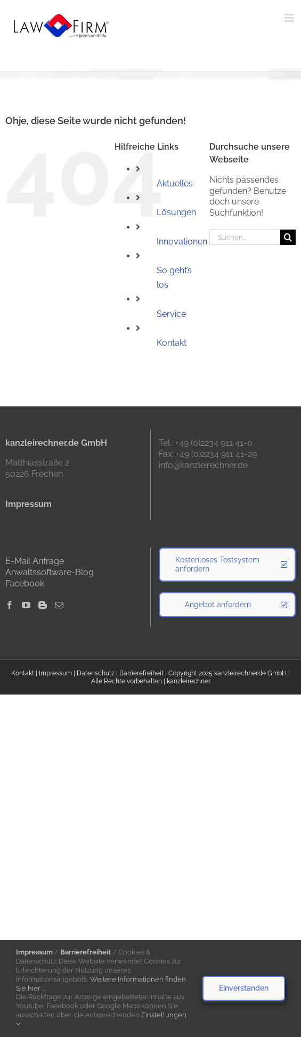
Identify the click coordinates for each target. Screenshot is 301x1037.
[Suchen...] (244, 237)
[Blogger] (42, 605)
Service (171, 314)
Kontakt (171, 343)
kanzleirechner (188, 681)
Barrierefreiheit (141, 673)
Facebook (24, 583)
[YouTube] (26, 605)
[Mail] (59, 605)
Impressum (55, 673)
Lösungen (176, 212)
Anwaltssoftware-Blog (49, 572)
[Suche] (288, 237)
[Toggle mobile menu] (290, 17)
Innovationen (182, 241)
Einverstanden (244, 988)
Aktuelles (175, 183)
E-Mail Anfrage (34, 561)
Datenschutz (96, 673)
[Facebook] (9, 605)
